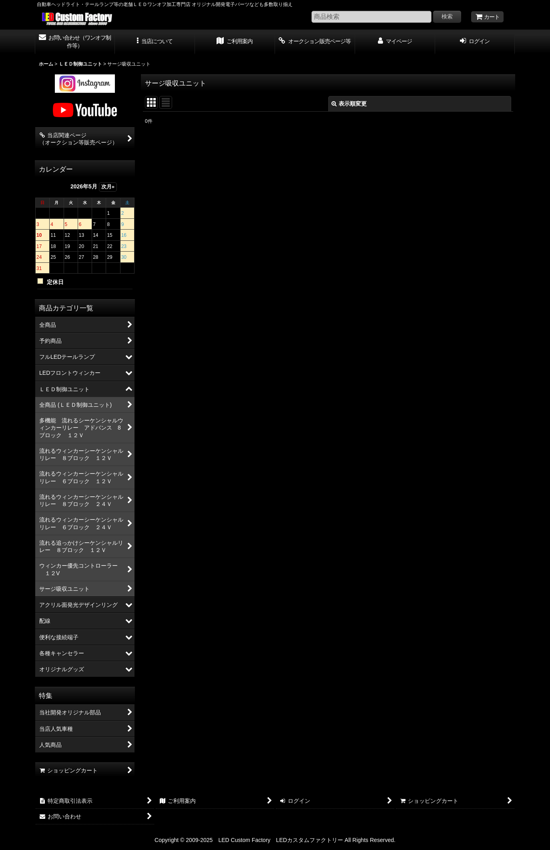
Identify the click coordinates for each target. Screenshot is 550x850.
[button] (155, 42)
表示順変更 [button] (349, 103)
